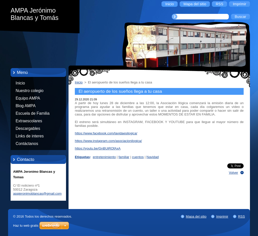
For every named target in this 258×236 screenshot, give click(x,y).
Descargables (28, 128)
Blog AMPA (26, 106)
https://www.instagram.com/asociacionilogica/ (108, 141)
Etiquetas (82, 157)
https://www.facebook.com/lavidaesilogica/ (106, 133)
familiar (123, 157)
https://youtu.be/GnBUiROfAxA (97, 148)
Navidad (152, 157)
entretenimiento (104, 157)
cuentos (138, 157)
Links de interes (30, 136)
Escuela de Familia (33, 113)
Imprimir (222, 216)
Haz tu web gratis (25, 225)
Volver (233, 172)
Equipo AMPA (28, 98)
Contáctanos (27, 143)
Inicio (20, 83)
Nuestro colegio (30, 90)
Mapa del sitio (196, 216)
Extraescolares (29, 121)
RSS (241, 216)
